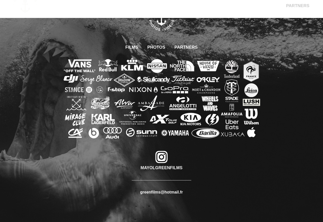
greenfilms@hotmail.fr (161, 192)
